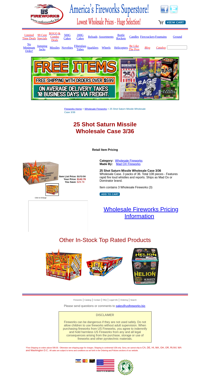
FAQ (105, 300)
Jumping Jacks (42, 47)
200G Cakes (80, 36)
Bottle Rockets (121, 36)
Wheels (106, 47)
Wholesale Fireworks (96, 108)
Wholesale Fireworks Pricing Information (141, 212)
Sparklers (92, 47)
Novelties (67, 47)
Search (133, 300)
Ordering (124, 300)
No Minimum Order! (29, 48)
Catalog (87, 300)
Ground (177, 36)
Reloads (93, 36)
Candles (134, 36)
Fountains (161, 36)
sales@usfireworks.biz (130, 306)
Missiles (55, 47)
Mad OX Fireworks (128, 164)
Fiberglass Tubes (80, 47)
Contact (97, 300)
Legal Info (113, 300)
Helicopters (121, 47)
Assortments (106, 36)
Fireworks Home (73, 108)
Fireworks (77, 300)
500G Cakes (67, 36)
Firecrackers (147, 36)
